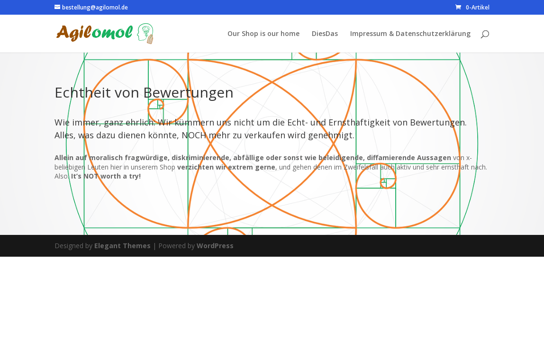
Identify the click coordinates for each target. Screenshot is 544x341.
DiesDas (325, 34)
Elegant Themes (122, 245)
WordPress (215, 245)
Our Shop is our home (263, 34)
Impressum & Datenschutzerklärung (410, 34)
